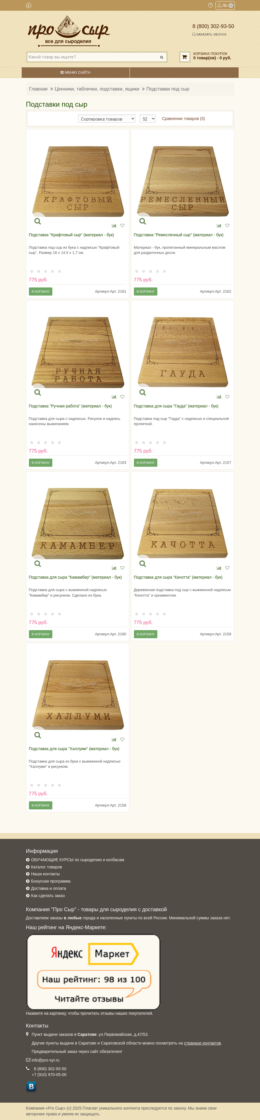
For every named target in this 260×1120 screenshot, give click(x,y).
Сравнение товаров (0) (183, 118)
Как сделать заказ (48, 895)
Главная (38, 89)
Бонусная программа (51, 881)
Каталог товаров (46, 867)
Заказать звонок (209, 34)
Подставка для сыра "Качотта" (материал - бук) (178, 577)
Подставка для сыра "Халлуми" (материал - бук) (74, 748)
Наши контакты (45, 874)
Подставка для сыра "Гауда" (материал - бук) (176, 406)
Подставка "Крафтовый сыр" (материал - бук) (71, 235)
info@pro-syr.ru (46, 1060)
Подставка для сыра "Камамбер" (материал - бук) (75, 577)
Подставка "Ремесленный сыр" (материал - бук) (179, 235)
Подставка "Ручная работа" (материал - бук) (70, 406)
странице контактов (202, 1043)
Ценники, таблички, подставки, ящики (97, 89)
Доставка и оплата (48, 888)
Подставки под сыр (167, 89)
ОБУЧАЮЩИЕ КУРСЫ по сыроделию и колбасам (77, 859)
